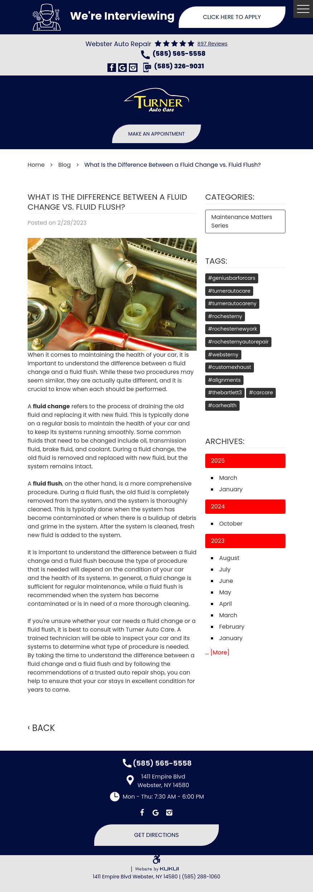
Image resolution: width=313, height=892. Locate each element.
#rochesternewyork (232, 328)
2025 (218, 461)
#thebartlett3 (225, 392)
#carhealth (222, 405)
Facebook (111, 67)
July (225, 569)
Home (36, 165)
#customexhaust (229, 367)
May (225, 592)
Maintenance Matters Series (241, 221)
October (230, 524)
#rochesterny (225, 316)
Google (122, 67)
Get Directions (156, 835)
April (225, 604)
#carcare (261, 392)
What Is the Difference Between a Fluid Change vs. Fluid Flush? (173, 165)
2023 (218, 541)
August (229, 558)
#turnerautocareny (232, 303)
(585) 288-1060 (201, 876)
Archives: (225, 441)
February (232, 627)
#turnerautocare (229, 290)
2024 (218, 506)
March (228, 478)
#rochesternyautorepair (238, 341)
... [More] (217, 652)
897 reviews (212, 44)
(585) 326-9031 (179, 66)
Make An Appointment (156, 133)
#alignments (224, 380)
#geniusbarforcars (231, 278)
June (226, 581)
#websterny (223, 354)
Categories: (229, 197)
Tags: (216, 261)
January (231, 489)
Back (43, 728)
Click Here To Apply (232, 17)
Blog (64, 165)
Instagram (133, 67)
